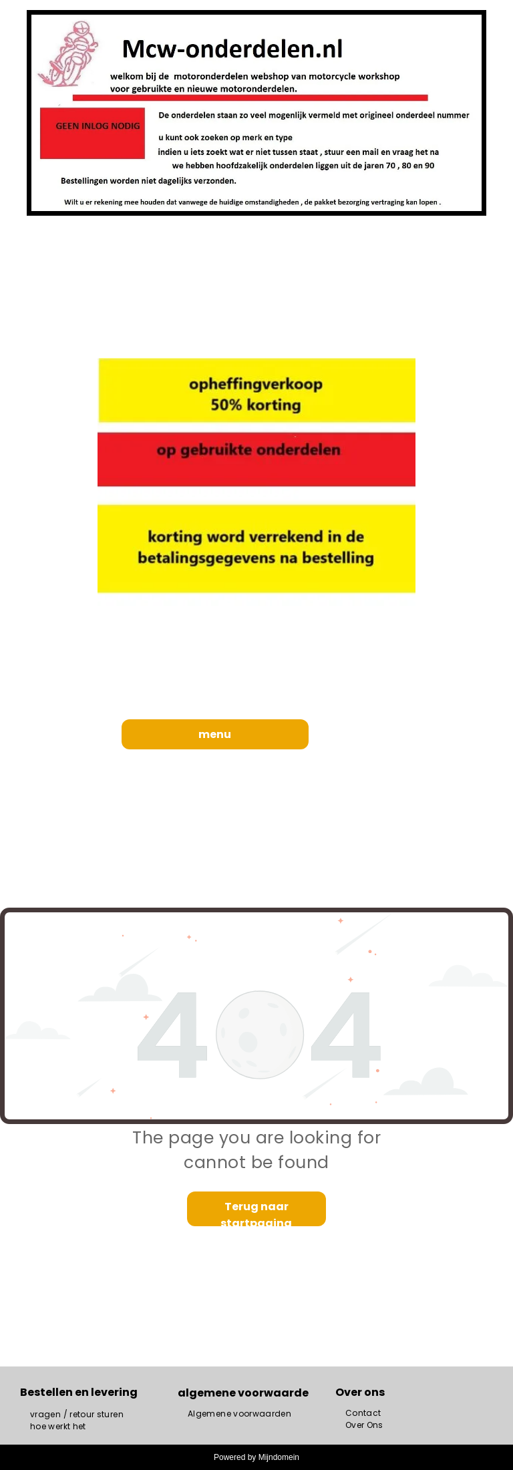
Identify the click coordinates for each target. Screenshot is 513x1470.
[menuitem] (77, 1415)
